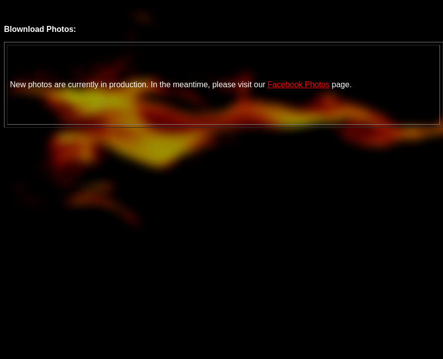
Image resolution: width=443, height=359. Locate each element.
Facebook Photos (299, 84)
